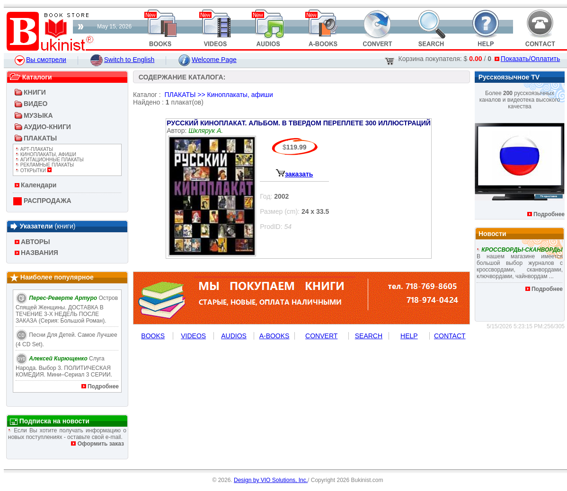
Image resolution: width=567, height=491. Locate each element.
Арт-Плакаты (34, 149)
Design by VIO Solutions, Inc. (271, 480)
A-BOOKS (274, 336)
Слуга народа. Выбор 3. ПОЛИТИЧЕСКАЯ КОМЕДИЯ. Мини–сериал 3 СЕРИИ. (64, 366)
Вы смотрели (40, 59)
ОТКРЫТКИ (34, 170)
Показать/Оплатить (527, 58)
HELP (409, 336)
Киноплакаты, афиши (46, 154)
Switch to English (122, 59)
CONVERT (321, 336)
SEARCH (368, 336)
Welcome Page (207, 59)
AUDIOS (234, 336)
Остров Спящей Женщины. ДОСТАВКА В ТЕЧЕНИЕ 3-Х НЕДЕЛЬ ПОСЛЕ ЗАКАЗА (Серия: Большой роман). (67, 309)
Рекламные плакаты (45, 164)
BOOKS (153, 336)
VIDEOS (193, 336)
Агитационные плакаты (50, 159)
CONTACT (450, 336)
